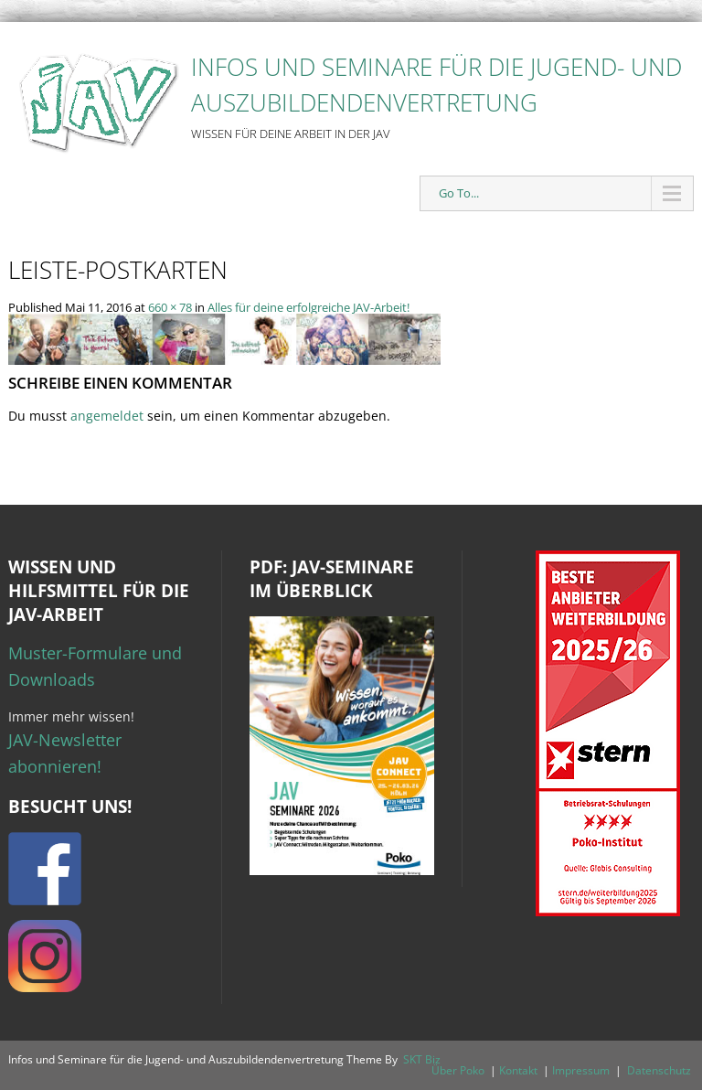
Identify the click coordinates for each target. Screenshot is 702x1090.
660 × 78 (170, 307)
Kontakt (518, 1070)
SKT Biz (422, 1059)
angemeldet (107, 415)
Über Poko (457, 1070)
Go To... (459, 193)
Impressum (581, 1070)
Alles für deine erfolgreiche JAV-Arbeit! (308, 307)
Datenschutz (659, 1070)
